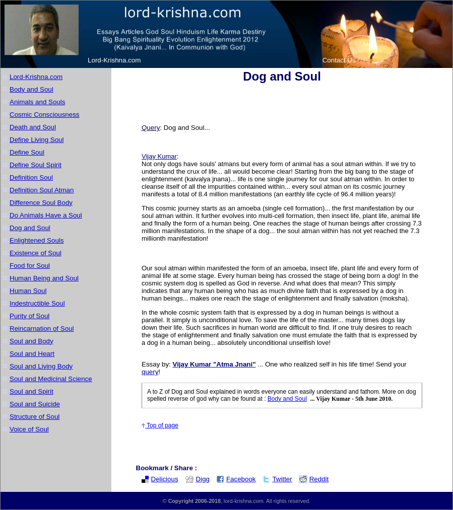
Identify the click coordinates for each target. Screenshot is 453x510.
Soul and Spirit (31, 391)
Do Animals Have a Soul (46, 215)
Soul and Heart (32, 353)
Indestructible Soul (37, 303)
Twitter (277, 479)
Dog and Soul (30, 228)
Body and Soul (31, 89)
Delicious (159, 479)
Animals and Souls (37, 102)
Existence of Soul (35, 253)
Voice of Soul (29, 429)
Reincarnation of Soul (42, 328)
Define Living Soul (36, 139)
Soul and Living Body (41, 366)
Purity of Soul (29, 316)
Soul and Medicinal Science (51, 379)
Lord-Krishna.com (114, 60)
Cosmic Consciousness (45, 114)
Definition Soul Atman (42, 190)
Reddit (314, 479)
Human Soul (28, 291)
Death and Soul (33, 127)
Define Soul (27, 152)
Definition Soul (31, 177)
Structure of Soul (34, 416)
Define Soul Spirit (35, 165)
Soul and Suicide (35, 404)
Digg (197, 479)
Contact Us (339, 60)
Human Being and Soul (44, 278)
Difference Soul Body (41, 202)
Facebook (236, 479)
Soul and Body (31, 341)
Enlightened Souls (36, 240)
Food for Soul (30, 265)
